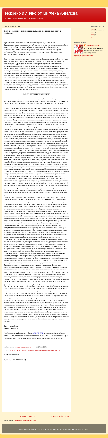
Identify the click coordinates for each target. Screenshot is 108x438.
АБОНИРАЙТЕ (38, 333)
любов (24, 350)
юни (92, 34)
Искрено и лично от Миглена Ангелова (41, 13)
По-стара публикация (59, 416)
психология (50, 350)
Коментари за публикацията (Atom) (25, 420)
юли (92, 32)
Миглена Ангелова (93, 45)
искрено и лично (15, 350)
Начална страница (27, 416)
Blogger (85, 429)
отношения (42, 350)
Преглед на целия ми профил (83, 55)
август (93, 29)
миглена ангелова (32, 350)
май (92, 37)
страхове (57, 350)
